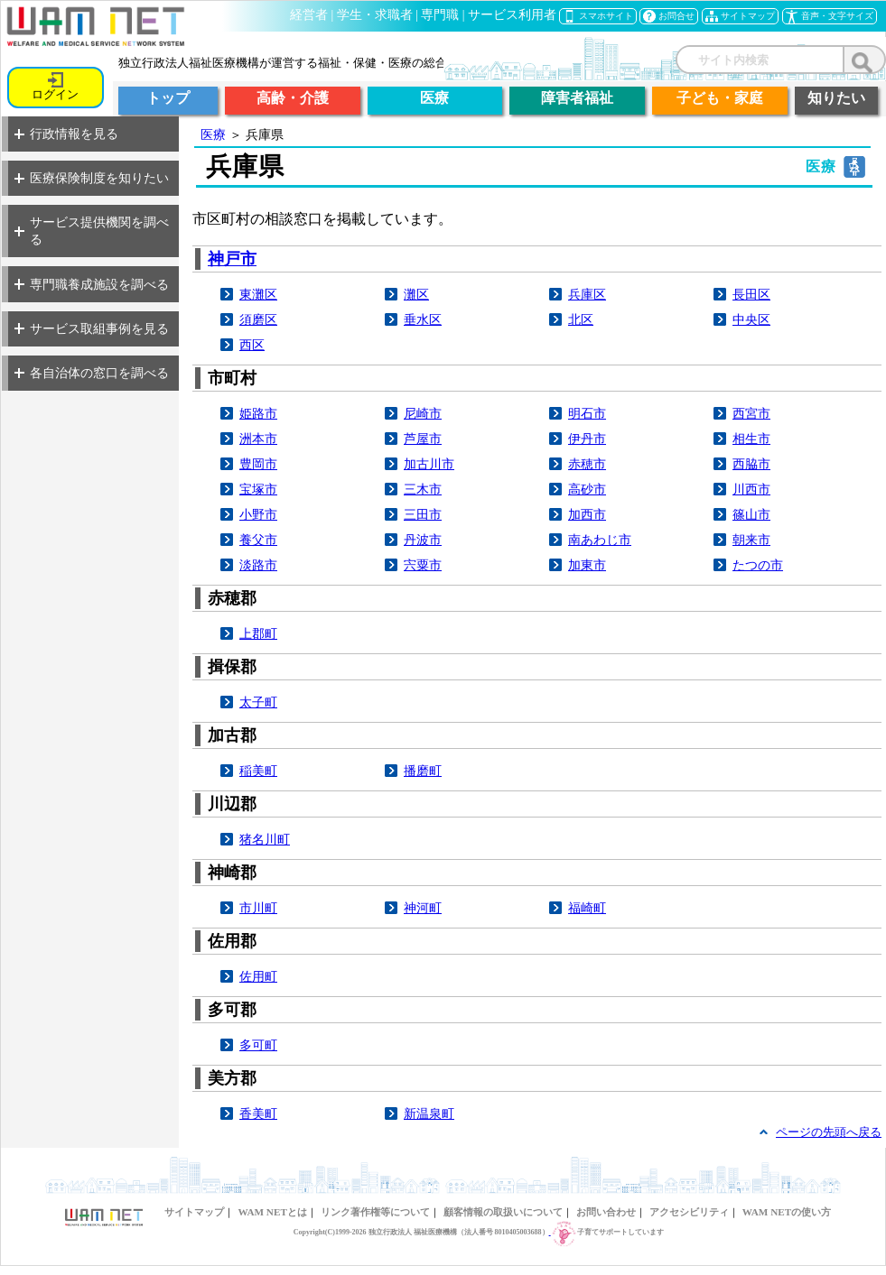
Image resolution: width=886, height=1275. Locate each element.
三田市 (423, 514)
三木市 (423, 489)
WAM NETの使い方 (786, 1211)
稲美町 (258, 770)
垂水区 (423, 319)
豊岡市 (258, 464)
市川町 (258, 908)
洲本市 (258, 438)
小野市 (258, 514)
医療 (213, 134)
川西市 (751, 489)
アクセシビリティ (689, 1211)
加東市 (587, 565)
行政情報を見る (66, 133)
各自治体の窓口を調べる (91, 372)
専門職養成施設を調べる (91, 284)
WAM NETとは (272, 1211)
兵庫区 (587, 294)
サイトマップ (194, 1211)
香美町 (258, 1113)
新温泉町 (429, 1113)
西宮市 (751, 413)
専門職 (440, 15)
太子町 (258, 702)
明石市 (587, 413)
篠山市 (751, 514)
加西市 (587, 514)
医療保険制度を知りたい (91, 178)
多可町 (258, 1045)
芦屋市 (423, 438)
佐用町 (258, 976)
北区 (580, 319)
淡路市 (258, 565)
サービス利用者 (512, 15)
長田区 (751, 294)
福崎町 (587, 908)
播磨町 (423, 770)
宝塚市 (258, 489)
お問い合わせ (606, 1211)
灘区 (416, 294)
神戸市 (232, 259)
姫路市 (258, 413)
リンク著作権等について (375, 1211)
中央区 (751, 319)
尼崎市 (423, 413)
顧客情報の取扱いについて (503, 1211)
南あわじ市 (599, 539)
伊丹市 (587, 438)
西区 (252, 344)
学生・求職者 (375, 15)
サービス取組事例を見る (91, 328)
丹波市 (423, 539)
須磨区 (258, 319)
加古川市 (429, 464)
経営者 (309, 15)
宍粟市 (423, 565)
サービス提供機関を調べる (91, 230)
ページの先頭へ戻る (828, 1132)
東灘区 (258, 294)
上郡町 (258, 633)
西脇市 (751, 464)
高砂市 (587, 489)
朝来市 (751, 539)
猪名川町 (264, 839)
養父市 (258, 539)
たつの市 (757, 565)
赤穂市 (587, 464)
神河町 (423, 908)
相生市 (751, 438)
